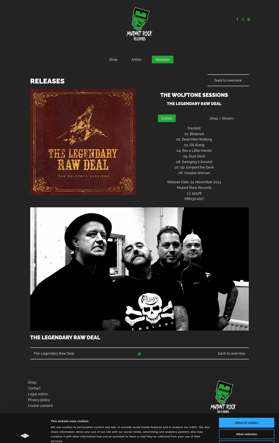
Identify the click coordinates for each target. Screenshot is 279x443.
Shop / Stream (221, 118)
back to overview (228, 80)
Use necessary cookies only (246, 418)
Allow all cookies (246, 395)
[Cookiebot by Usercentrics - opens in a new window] (25, 435)
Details (166, 118)
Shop (113, 59)
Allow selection (246, 407)
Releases (162, 59)
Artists (136, 59)
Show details (203, 435)
